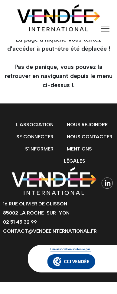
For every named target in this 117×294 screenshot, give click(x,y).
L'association (35, 124)
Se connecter (35, 137)
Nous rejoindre (87, 124)
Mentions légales (78, 155)
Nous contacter (89, 137)
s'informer (39, 149)
